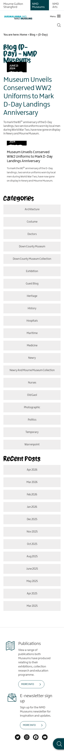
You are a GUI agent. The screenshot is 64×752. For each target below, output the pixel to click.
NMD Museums (38, 5)
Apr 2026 (32, 469)
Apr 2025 (32, 593)
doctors (32, 234)
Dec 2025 (32, 519)
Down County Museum (32, 246)
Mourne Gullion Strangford (13, 5)
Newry (32, 357)
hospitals (32, 320)
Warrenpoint (32, 444)
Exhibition (32, 271)
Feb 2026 (32, 494)
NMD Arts (55, 5)
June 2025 (32, 568)
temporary (32, 432)
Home (23, 34)
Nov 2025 (32, 531)
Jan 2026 (32, 507)
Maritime (32, 333)
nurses (32, 382)
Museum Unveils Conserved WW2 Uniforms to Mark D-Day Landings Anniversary (28, 96)
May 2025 (32, 581)
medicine (32, 345)
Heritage (32, 296)
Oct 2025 (32, 544)
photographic (32, 407)
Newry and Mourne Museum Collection (32, 370)
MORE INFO (27, 684)
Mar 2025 (32, 606)
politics (32, 419)
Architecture (32, 209)
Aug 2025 (32, 556)
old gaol (32, 395)
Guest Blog (32, 283)
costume (32, 221)
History (32, 308)
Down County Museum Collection (32, 258)
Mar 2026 (32, 482)
